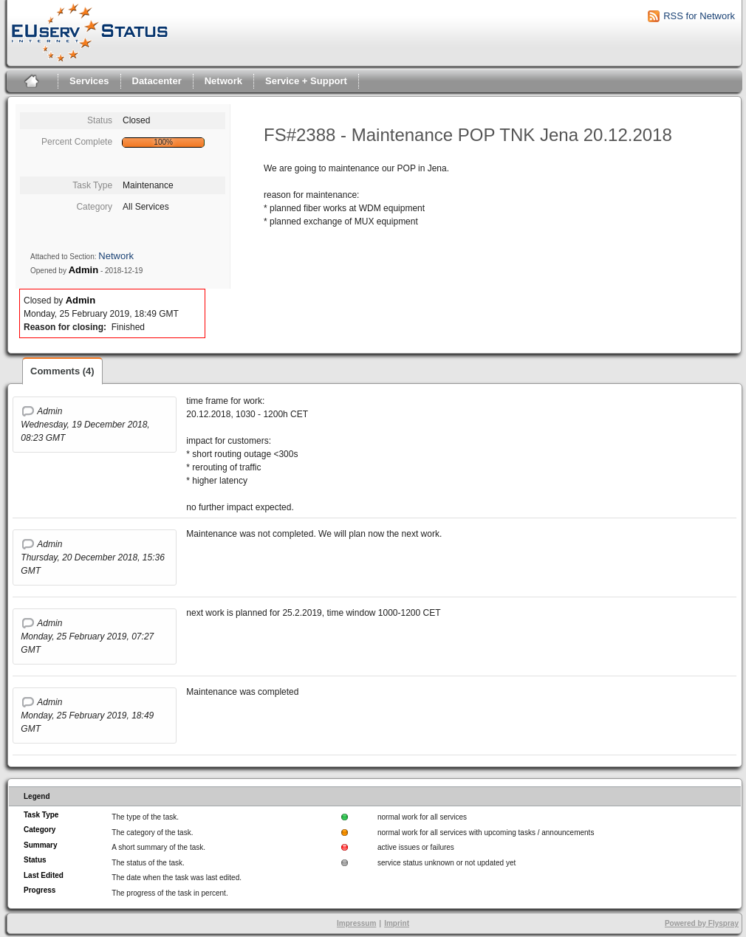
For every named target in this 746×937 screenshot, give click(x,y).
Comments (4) (62, 371)
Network (223, 80)
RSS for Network (699, 15)
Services (89, 80)
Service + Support (306, 80)
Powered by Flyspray (702, 923)
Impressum (356, 923)
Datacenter (157, 80)
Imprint (396, 923)
